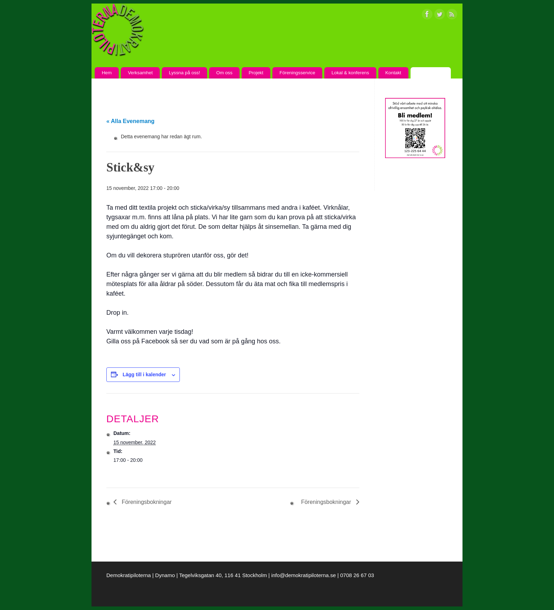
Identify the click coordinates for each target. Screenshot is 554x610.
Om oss (224, 72)
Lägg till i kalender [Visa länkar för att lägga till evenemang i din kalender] (144, 374)
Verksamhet (140, 72)
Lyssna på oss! (184, 72)
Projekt (256, 72)
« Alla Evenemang (130, 121)
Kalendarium (430, 72)
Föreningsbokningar (146, 502)
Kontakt (393, 72)
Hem (107, 72)
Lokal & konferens (350, 72)
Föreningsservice (297, 72)
